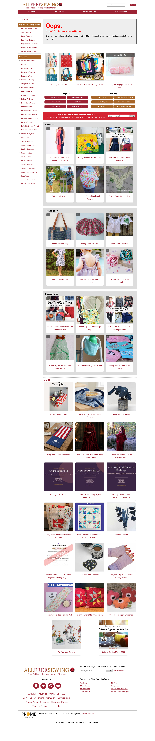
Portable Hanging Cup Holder (90, 365)
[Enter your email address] (92, 671)
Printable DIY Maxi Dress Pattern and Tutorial (60, 158)
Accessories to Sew (28, 61)
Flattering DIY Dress (60, 196)
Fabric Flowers (55, 102)
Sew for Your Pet (27, 141)
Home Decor (102, 106)
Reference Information (29, 130)
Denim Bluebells (121, 535)
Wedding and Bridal (28, 184)
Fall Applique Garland (66, 652)
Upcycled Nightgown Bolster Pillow (120, 86)
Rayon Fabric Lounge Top (119, 196)
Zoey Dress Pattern (60, 279)
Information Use (100, 117)
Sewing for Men (26, 161)
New (46, 380)
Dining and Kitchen (27, 87)
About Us (32, 694)
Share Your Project (59, 702)
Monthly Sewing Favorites (30, 118)
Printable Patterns (77, 106)
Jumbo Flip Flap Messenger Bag (89, 328)
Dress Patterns (26, 36)
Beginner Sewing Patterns (124, 97)
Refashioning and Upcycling (30, 126)
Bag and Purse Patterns (29, 44)
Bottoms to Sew (26, 76)
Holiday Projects (27, 99)
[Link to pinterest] (51, 686)
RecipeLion (115, 686)
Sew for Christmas (124, 102)
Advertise (43, 694)
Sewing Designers (27, 149)
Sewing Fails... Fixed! (58, 494)
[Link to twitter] (43, 686)
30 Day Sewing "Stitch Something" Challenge (121, 496)
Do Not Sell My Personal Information (39, 698)
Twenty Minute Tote (59, 84)
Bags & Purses (55, 97)
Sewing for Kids (26, 157)
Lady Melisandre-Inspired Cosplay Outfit (121, 455)
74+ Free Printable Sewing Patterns (119, 158)
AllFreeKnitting (85, 689)
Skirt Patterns (26, 32)
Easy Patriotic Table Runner (58, 454)
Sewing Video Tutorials (29, 172)
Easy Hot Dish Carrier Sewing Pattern (90, 415)
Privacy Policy (89, 117)
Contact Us (54, 694)
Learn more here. (88, 714)
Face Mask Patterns (28, 40)
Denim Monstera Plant (121, 414)
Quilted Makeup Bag (58, 414)
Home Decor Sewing (28, 103)
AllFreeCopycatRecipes (119, 689)
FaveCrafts (83, 683)
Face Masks (77, 102)
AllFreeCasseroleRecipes (120, 692)
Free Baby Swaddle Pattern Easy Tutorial (60, 366)
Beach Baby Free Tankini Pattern (90, 280)
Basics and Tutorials (28, 72)
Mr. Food (114, 683)
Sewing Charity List (28, 145)
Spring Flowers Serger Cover (90, 157)
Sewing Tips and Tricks (29, 168)
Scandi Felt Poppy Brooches (121, 615)
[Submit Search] (133, 5)
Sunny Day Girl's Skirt (89, 243)
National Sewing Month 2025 (113, 652)
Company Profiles (27, 84)
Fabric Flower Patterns (29, 48)
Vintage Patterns (77, 97)
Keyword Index (63, 698)
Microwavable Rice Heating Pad (58, 615)
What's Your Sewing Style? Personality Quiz (90, 496)
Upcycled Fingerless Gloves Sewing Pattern (121, 576)
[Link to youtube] (58, 686)
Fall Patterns (102, 97)
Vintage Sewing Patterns (29, 51)
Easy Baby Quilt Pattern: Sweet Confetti (58, 536)
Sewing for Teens (27, 164)
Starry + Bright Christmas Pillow (90, 615)
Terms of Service (39, 706)
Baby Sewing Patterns (124, 106)
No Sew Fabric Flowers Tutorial (119, 280)
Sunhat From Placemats (119, 243)
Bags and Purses (27, 68)
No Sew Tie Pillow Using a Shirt (90, 84)
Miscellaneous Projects (29, 114)
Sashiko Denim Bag (60, 243)
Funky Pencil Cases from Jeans (119, 366)
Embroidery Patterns (28, 95)
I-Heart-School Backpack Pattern (89, 197)
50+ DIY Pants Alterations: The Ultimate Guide (60, 328)
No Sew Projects (27, 122)
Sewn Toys (25, 176)
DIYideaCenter (85, 692)
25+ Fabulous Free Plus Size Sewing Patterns (119, 328)
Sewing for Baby (27, 153)
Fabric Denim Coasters (89, 575)
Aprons (23, 64)
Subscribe (24, 19)
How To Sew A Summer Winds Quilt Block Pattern (90, 536)
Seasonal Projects (27, 134)
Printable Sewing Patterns (30, 28)
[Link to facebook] (36, 686)
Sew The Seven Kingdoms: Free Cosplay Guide (90, 455)
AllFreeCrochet (85, 686)
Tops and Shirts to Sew (29, 180)
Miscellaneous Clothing (29, 111)
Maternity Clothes (27, 107)
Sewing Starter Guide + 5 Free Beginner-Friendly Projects (58, 576)
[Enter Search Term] (116, 5)
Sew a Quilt (25, 138)
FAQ (63, 694)
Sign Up (131, 116)
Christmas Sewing (27, 80)
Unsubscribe (55, 706)
